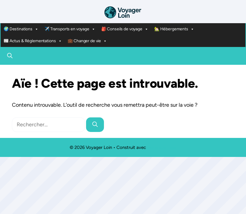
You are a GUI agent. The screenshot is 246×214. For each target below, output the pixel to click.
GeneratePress (161, 147)
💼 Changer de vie (87, 41)
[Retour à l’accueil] (123, 12)
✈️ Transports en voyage (69, 29)
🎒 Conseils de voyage (124, 29)
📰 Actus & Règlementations (33, 41)
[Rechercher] (95, 124)
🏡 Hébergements (174, 29)
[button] (10, 56)
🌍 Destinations (21, 29)
